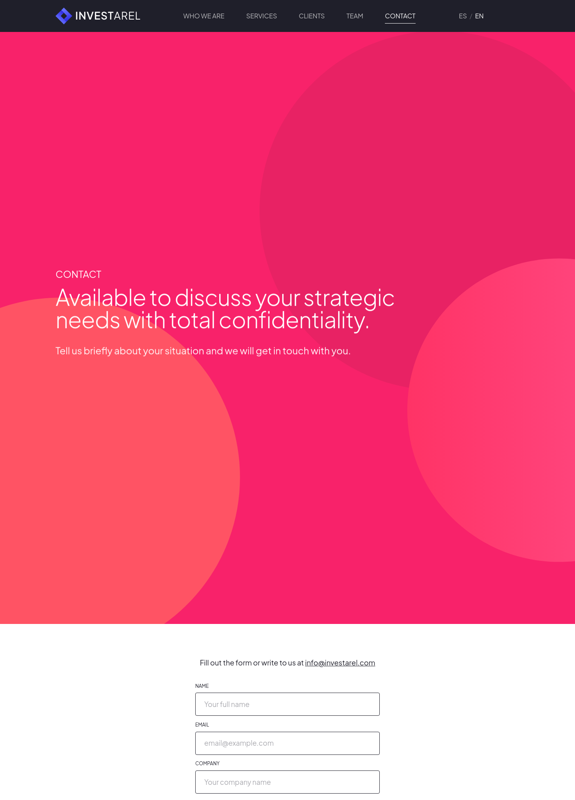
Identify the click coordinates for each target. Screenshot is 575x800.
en (479, 16)
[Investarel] (94, 16)
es (463, 16)
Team (355, 16)
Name (202, 686)
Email (202, 725)
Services (261, 16)
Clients (312, 16)
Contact (400, 17)
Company (207, 763)
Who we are (203, 16)
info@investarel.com (340, 662)
